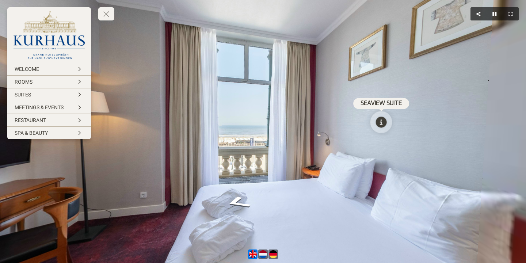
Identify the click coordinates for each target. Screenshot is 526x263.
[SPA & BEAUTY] (49, 133)
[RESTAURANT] (49, 120)
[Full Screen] (511, 13)
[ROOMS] (49, 82)
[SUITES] (49, 94)
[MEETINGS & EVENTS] (49, 107)
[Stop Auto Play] (495, 13)
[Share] (478, 13)
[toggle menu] (106, 13)
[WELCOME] (49, 69)
